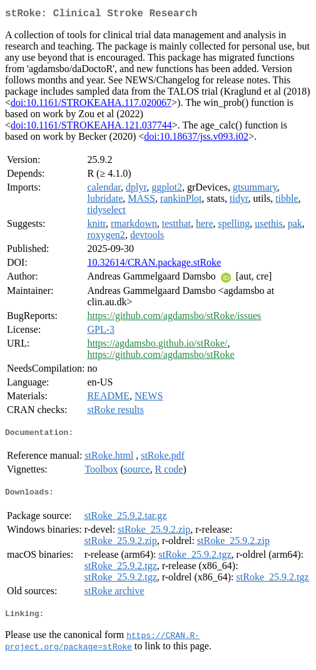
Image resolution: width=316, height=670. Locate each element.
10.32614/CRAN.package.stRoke (154, 264)
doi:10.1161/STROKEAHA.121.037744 (91, 127)
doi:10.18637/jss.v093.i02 (196, 138)
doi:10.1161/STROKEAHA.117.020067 (91, 105)
